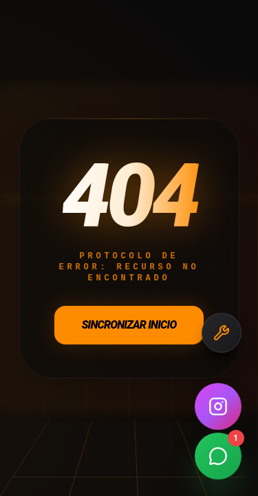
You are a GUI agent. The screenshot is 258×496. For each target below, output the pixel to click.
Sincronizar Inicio (129, 324)
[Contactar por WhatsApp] (218, 456)
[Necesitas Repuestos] (221, 333)
